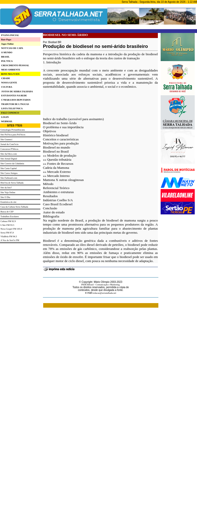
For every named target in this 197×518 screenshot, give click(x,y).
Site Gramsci (6, 139)
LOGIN (4, 117)
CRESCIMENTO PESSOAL (14, 65)
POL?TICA (6, 61)
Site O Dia (5, 197)
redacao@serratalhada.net (104, 293)
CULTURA (6, 87)
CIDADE (5, 78)
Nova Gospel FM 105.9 (11, 229)
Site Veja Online (8, 192)
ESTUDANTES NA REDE (13, 95)
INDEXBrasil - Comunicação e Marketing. (100, 284)
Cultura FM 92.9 (8, 221)
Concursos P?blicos (9, 149)
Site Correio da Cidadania (12, 163)
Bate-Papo (5, 39)
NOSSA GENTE (8, 82)
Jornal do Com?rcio (9, 144)
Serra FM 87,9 (7, 232)
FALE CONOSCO (9, 113)
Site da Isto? (6, 187)
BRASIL (5, 57)
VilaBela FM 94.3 (9, 236)
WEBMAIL (6, 121)
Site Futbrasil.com (9, 178)
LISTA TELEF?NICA (11, 108)
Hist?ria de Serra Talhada (12, 182)
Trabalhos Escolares (10, 216)
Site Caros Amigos (9, 173)
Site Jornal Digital (9, 158)
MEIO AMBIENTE (10, 69)
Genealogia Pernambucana (13, 129)
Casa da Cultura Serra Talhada (14, 207)
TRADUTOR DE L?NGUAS (14, 104)
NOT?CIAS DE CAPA (11, 48)
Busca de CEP (7, 211)
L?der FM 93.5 (7, 225)
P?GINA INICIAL (9, 35)
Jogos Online (7, 44)
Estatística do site (8, 202)
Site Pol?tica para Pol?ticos (13, 134)
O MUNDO (6, 52)
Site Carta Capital (9, 168)
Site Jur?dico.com (9, 154)
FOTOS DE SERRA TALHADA (17, 91)
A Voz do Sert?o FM (10, 240)
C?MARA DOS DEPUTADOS (15, 100)
